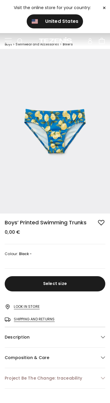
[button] (55, 337)
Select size (55, 283)
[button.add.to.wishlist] (101, 223)
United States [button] (55, 21)
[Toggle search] (19, 41)
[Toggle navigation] (8, 41)
